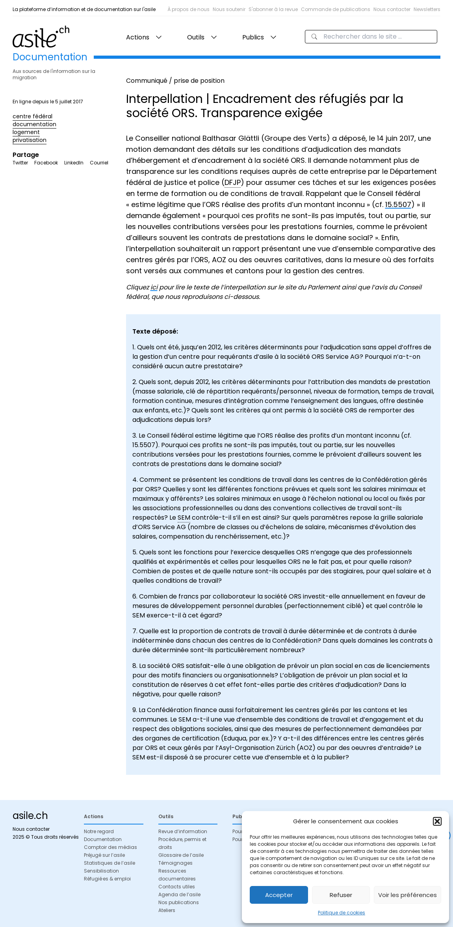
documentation (34, 124)
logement (26, 132)
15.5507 (398, 204)
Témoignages (175, 863)
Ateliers (166, 910)
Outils (195, 37)
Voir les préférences (407, 895)
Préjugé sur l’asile (104, 855)
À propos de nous (188, 9)
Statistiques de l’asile (109, 863)
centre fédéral (32, 116)
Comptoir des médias (110, 847)
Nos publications (178, 902)
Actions (137, 37)
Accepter (279, 895)
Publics (253, 37)
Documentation (103, 839)
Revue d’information (182, 831)
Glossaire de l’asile (181, 855)
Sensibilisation (101, 870)
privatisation (29, 140)
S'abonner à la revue (273, 9)
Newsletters (427, 9)
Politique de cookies (341, 912)
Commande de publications (335, 9)
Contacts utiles (176, 886)
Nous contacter (391, 9)
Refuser (341, 895)
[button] (437, 821)
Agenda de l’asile (179, 894)
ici (154, 287)
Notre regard (99, 831)
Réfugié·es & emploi (107, 878)
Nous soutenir (229, 9)
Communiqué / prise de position (175, 80)
